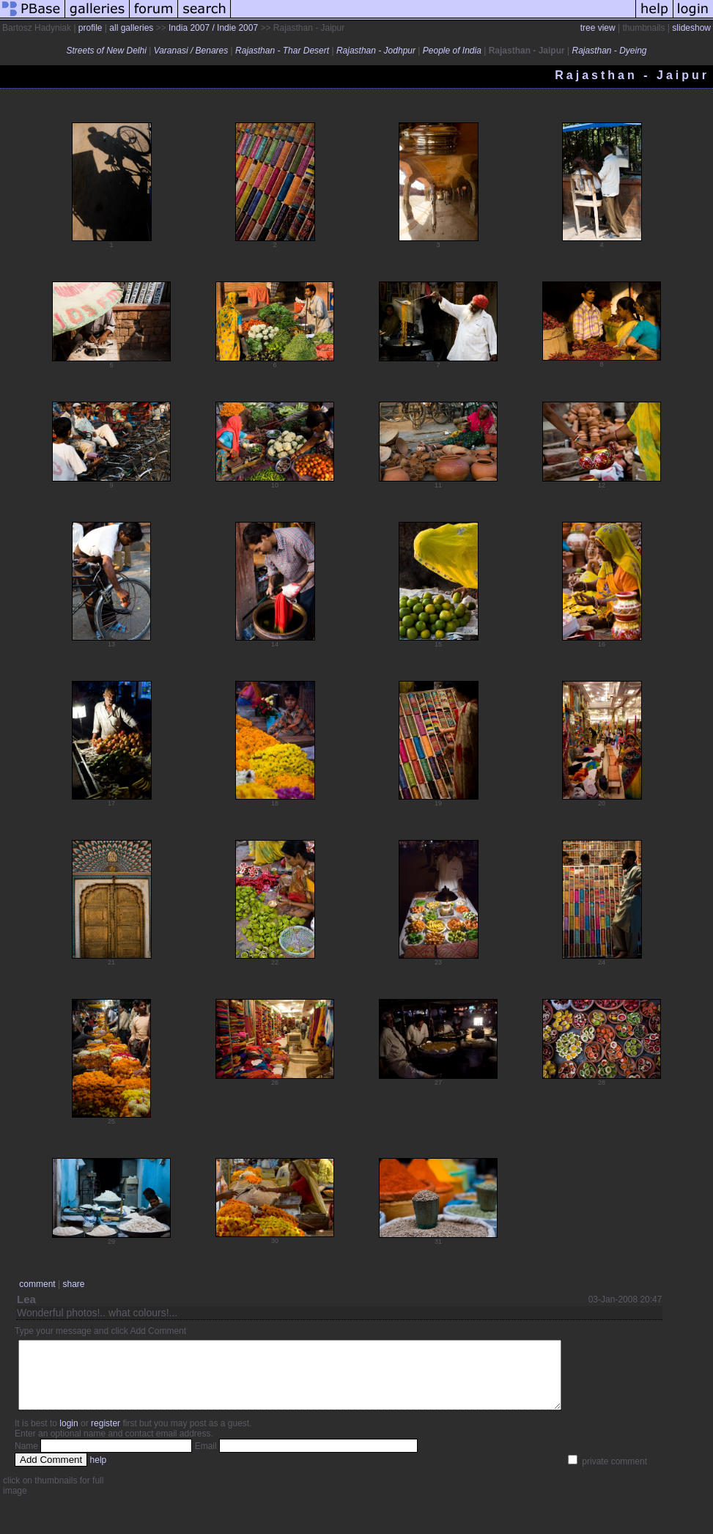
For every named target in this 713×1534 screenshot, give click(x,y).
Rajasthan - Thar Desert (282, 50)
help (98, 1473)
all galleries (131, 28)
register (105, 1436)
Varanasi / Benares (191, 50)
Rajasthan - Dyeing (609, 50)
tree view (598, 28)
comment (37, 1284)
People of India (452, 50)
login (68, 1436)
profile (90, 28)
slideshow (691, 28)
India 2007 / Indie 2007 (213, 28)
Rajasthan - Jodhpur (375, 50)
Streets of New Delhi (106, 50)
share (73, 1284)
